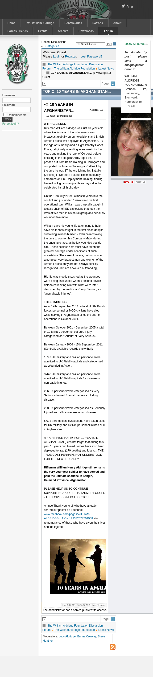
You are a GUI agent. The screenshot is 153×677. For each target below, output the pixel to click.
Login (57, 56)
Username (8, 95)
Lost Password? (91, 56)
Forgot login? (10, 123)
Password (8, 105)
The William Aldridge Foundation (74, 68)
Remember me (17, 115)
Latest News (106, 68)
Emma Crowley (86, 636)
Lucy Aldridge (67, 636)
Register (70, 56)
